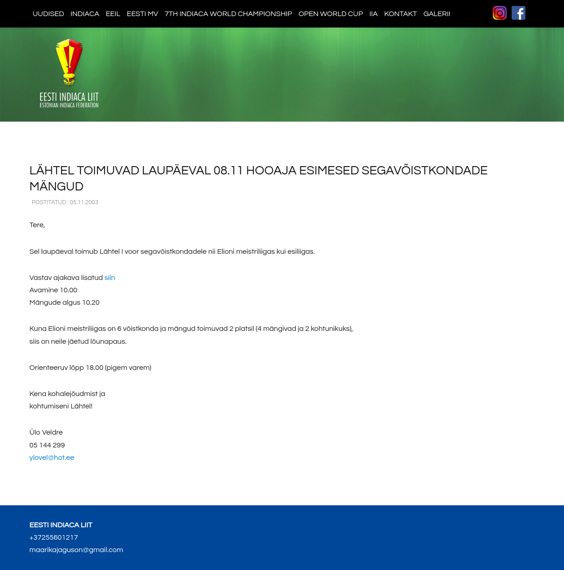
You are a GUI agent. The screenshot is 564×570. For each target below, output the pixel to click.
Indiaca (85, 13)
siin (109, 277)
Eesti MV (142, 13)
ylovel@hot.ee (51, 457)
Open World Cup (331, 13)
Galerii (437, 13)
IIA (373, 13)
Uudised (48, 13)
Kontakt (400, 13)
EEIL (113, 13)
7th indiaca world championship (228, 13)
